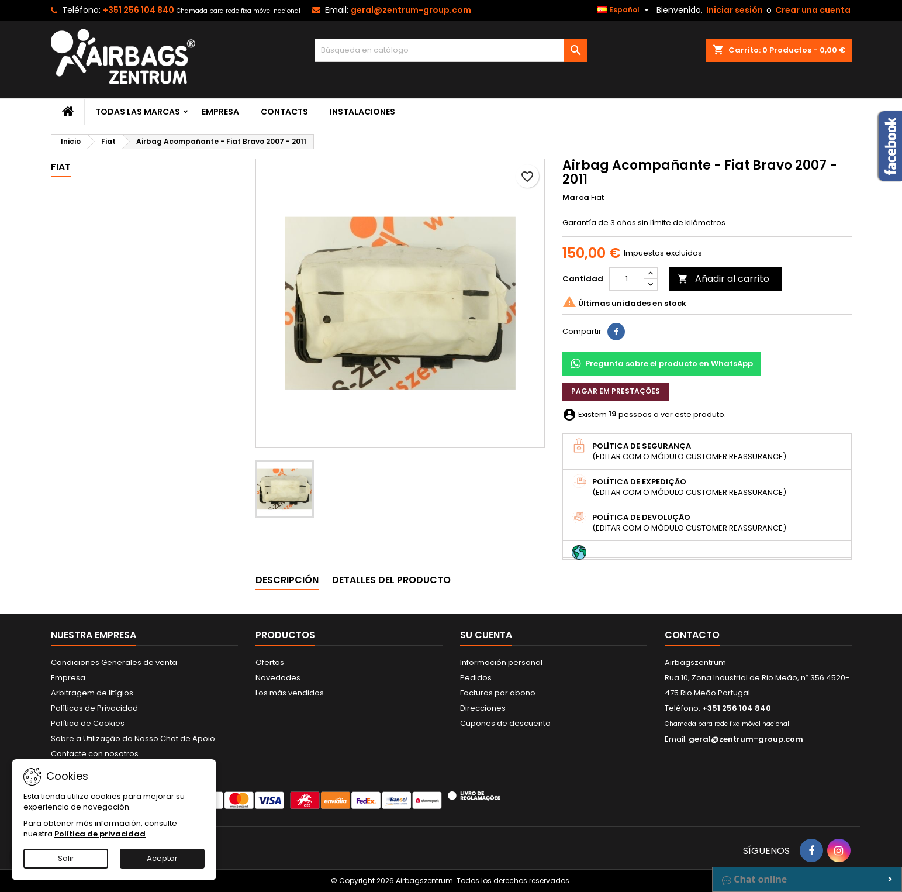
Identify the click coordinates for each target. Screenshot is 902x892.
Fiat (61, 167)
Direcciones (483, 708)
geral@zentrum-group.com (411, 10)
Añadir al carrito (723, 278)
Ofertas (269, 662)
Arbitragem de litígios (92, 692)
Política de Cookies (88, 723)
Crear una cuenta (813, 10)
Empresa (220, 112)
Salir (66, 858)
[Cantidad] (626, 279)
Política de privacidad (100, 833)
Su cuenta (486, 635)
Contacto (692, 635)
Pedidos (476, 677)
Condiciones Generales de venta (114, 662)
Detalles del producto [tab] (391, 580)
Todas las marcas (137, 112)
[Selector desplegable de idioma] (624, 10)
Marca (575, 197)
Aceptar (162, 858)
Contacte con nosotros (95, 753)
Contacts (284, 112)
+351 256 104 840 (138, 10)
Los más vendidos (289, 692)
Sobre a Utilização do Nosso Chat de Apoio (133, 738)
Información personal (501, 662)
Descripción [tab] (287, 580)
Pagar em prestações (615, 391)
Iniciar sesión (734, 10)
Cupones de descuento (505, 723)
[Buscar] (451, 50)
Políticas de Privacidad (94, 708)
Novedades (277, 677)
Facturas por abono (497, 692)
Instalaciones (362, 112)
